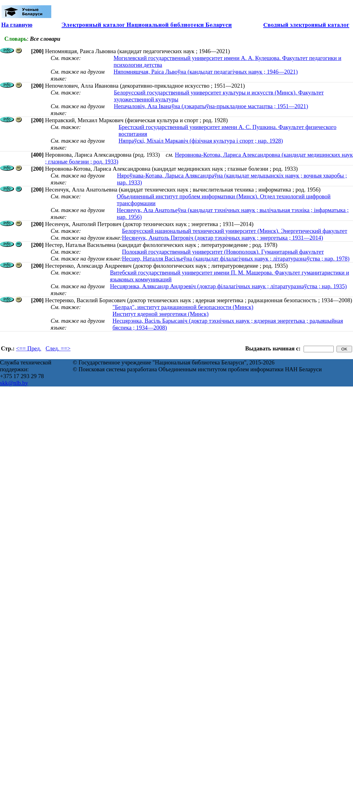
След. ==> (58, 348)
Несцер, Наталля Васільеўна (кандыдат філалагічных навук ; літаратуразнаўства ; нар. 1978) (235, 258)
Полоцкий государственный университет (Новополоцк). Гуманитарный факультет (223, 251)
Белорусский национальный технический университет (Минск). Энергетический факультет (234, 231)
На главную (16, 24)
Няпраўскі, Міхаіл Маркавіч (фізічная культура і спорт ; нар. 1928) (201, 140)
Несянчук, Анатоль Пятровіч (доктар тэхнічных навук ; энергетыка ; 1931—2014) (222, 237)
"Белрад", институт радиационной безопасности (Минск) (182, 307)
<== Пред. (28, 348)
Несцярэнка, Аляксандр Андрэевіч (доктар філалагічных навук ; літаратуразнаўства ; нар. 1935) (228, 286)
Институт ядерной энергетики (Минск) (160, 314)
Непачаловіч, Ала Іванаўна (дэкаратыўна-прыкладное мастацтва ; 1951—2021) (211, 106)
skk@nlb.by (14, 383)
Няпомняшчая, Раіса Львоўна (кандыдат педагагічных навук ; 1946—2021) (205, 71)
